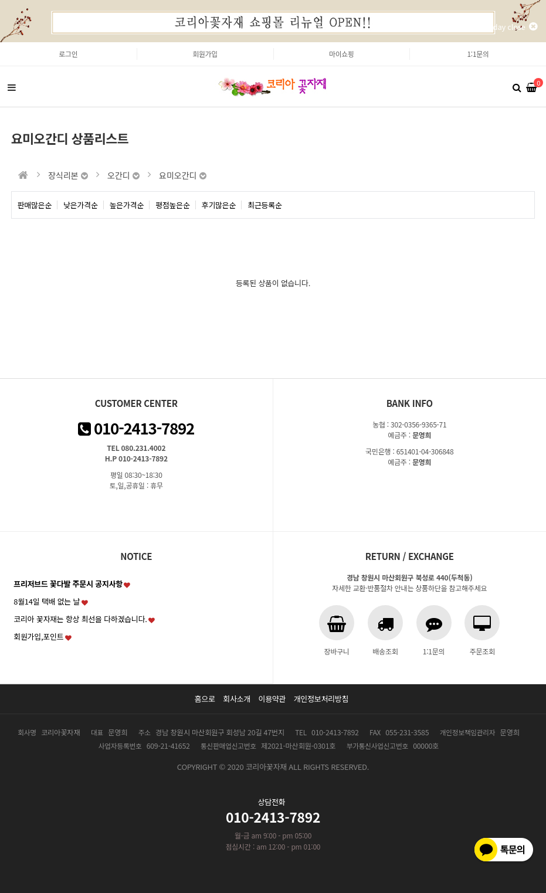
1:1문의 (478, 54)
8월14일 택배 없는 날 (46, 601)
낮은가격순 (80, 205)
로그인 (68, 54)
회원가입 (205, 54)
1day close (513, 26)
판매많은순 (35, 205)
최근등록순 (264, 205)
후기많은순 (219, 205)
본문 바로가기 (0, 42)
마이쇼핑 (341, 54)
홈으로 (205, 698)
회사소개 (236, 698)
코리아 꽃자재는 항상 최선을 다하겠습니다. (80, 618)
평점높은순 (172, 205)
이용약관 (272, 698)
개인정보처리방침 (321, 698)
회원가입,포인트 (38, 636)
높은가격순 (127, 205)
